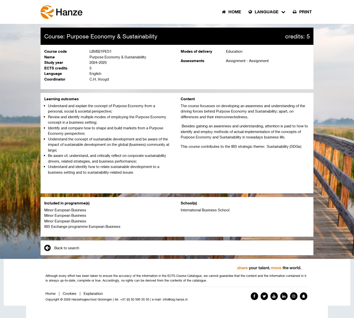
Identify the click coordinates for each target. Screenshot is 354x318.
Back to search (61, 247)
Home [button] (231, 11)
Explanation (93, 293)
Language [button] (267, 11)
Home (50, 293)
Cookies (69, 293)
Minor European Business (65, 210)
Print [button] (302, 11)
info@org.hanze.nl (175, 299)
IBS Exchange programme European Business (82, 226)
